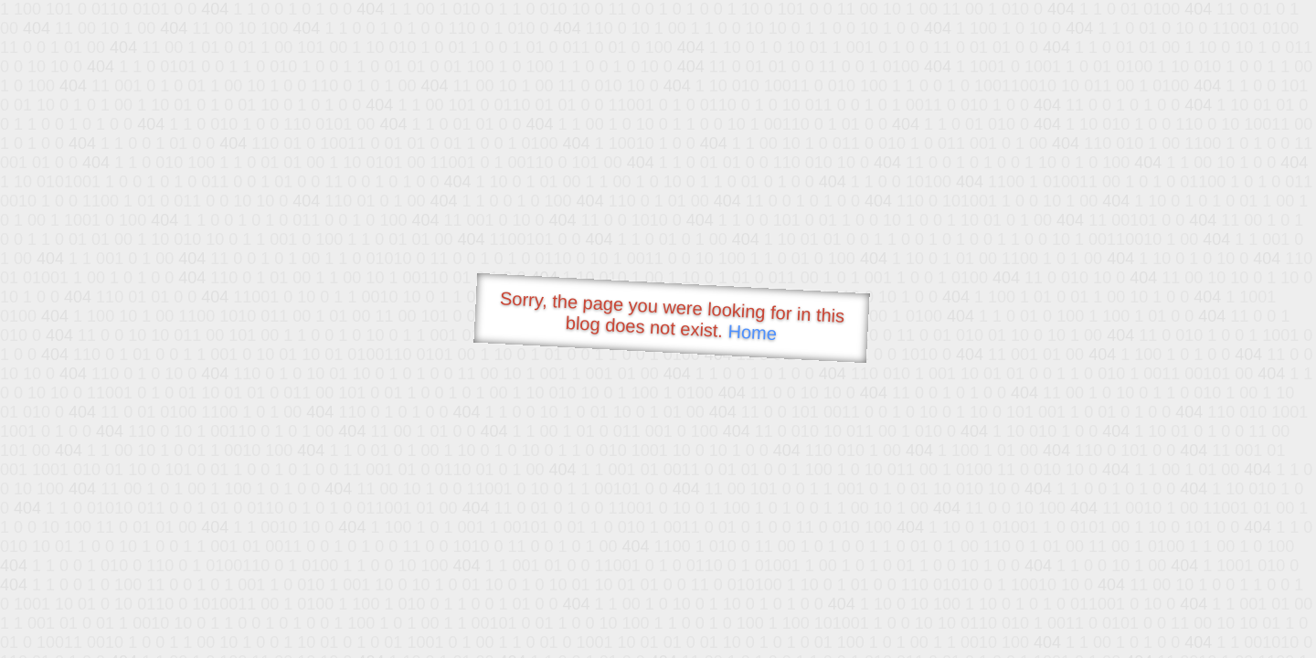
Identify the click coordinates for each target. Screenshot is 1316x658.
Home (752, 332)
